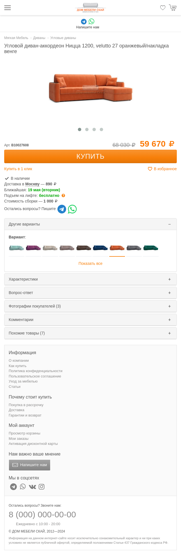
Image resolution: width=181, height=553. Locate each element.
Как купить (17, 366)
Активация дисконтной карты (33, 444)
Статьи (14, 386)
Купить (90, 156)
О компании (19, 360)
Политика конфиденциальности (35, 371)
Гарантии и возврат (25, 415)
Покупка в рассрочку (26, 405)
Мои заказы (19, 438)
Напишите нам (29, 465)
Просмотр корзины (24, 433)
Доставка (16, 410)
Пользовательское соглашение (35, 376)
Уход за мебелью (23, 381)
